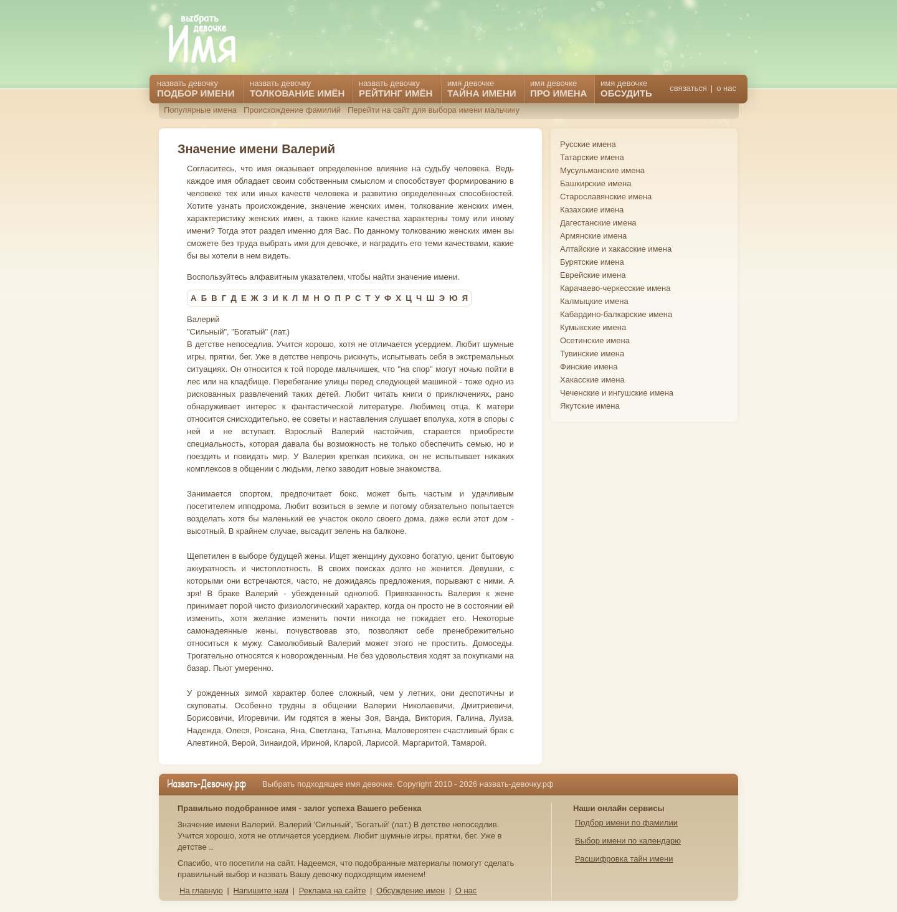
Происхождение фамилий (292, 110)
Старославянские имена (606, 196)
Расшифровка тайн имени (624, 858)
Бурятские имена (592, 262)
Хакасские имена (592, 379)
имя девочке (626, 88)
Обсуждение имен (410, 890)
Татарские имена (592, 157)
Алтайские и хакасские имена (616, 249)
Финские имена (588, 366)
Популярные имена (200, 110)
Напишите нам (260, 890)
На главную (201, 890)
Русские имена (588, 144)
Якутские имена (590, 406)
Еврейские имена (592, 275)
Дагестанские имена (598, 222)
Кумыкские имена (593, 327)
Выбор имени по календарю (628, 840)
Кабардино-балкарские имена (616, 314)
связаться (688, 88)
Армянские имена (593, 235)
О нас (466, 890)
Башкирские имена (596, 183)
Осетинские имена (595, 340)
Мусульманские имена (602, 170)
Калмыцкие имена (594, 301)
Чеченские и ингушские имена (616, 392)
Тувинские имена (592, 353)
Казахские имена (592, 209)
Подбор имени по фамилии (626, 822)
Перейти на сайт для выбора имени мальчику (434, 110)
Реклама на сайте (332, 890)
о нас (726, 88)
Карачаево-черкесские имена (615, 288)
